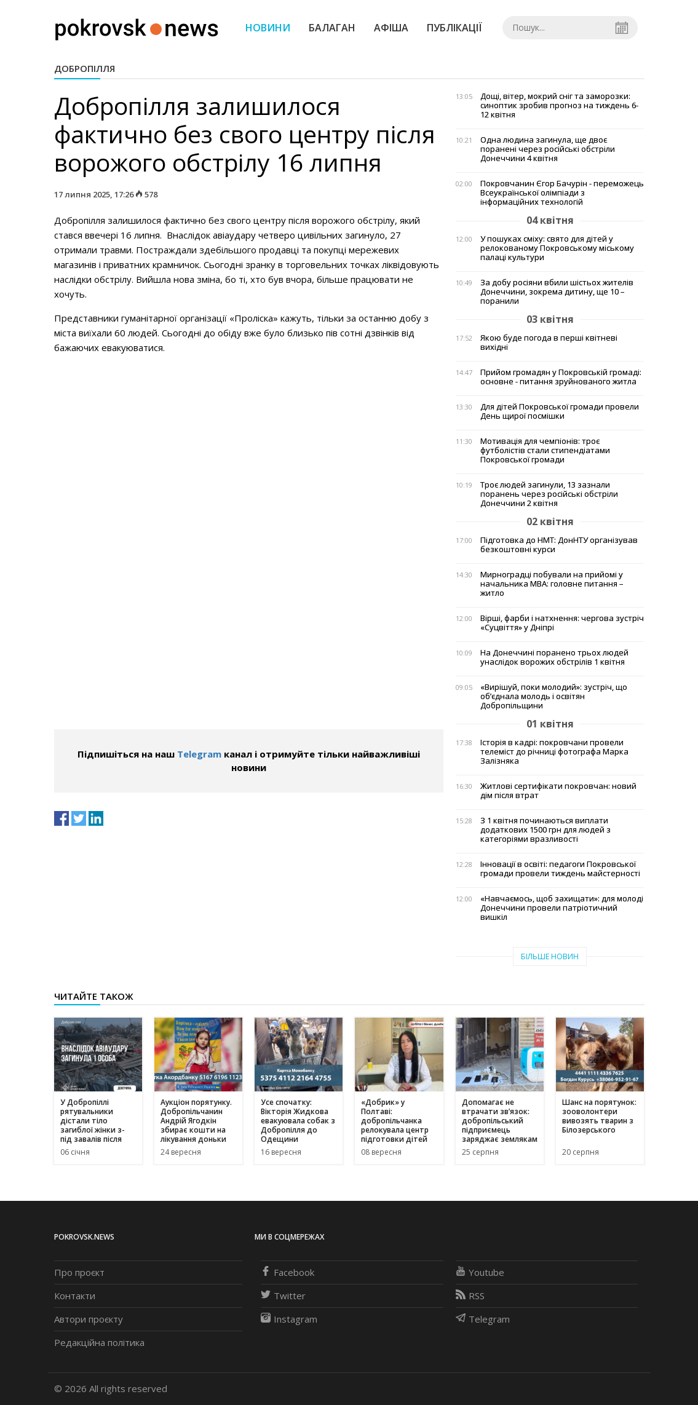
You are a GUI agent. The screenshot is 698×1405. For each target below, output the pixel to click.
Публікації (454, 27)
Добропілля (84, 68)
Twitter (283, 1295)
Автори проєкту (88, 1319)
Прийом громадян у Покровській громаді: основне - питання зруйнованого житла (560, 377)
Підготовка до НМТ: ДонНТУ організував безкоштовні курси (559, 545)
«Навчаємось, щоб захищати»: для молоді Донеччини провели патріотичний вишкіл (561, 908)
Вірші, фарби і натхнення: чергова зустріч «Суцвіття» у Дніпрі (562, 623)
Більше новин (550, 956)
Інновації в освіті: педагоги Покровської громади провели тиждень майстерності (560, 869)
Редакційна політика (99, 1342)
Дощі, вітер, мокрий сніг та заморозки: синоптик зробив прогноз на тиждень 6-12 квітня (559, 105)
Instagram (289, 1319)
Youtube (480, 1272)
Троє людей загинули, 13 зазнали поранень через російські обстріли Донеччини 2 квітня (549, 494)
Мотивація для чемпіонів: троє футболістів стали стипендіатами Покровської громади (545, 450)
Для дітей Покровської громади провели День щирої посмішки (559, 411)
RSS (470, 1295)
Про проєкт (79, 1272)
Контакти (74, 1295)
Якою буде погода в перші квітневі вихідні (548, 342)
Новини (267, 27)
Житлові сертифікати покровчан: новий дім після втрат (558, 791)
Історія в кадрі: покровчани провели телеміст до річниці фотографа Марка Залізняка (554, 752)
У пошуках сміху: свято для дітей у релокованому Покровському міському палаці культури (557, 248)
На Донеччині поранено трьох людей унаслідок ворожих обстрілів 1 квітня (554, 657)
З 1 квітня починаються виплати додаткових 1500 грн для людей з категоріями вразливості (545, 830)
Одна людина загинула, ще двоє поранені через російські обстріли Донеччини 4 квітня (547, 149)
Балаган (332, 27)
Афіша (391, 27)
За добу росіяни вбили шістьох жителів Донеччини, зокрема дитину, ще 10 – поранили (556, 292)
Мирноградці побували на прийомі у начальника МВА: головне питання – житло (552, 584)
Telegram (199, 754)
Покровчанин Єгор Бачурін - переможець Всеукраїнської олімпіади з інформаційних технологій (562, 193)
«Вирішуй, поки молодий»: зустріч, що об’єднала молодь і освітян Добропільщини (553, 696)
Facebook (287, 1272)
